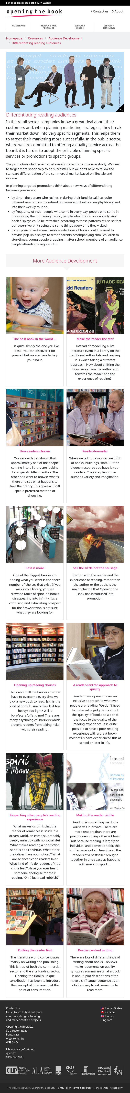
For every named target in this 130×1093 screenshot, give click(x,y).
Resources (35, 38)
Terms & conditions (82, 1087)
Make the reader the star (95, 339)
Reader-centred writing (95, 950)
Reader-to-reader (95, 451)
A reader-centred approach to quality (95, 687)
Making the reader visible (95, 815)
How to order (101, 1087)
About (117, 11)
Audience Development (65, 38)
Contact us (99, 11)
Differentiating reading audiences (36, 43)
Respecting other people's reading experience (34, 817)
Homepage (18, 25)
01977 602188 (14, 1057)
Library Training (109, 27)
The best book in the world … (34, 339)
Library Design (80, 27)
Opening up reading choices (35, 685)
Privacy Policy (64, 1087)
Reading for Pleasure (48, 27)
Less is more (35, 568)
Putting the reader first (35, 950)
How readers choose (35, 451)
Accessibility (116, 1087)
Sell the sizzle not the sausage (95, 568)
